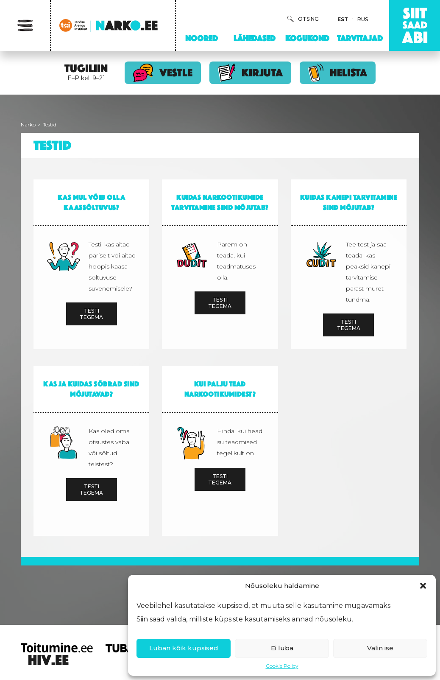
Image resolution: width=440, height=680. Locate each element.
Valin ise (380, 648)
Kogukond (307, 38)
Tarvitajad (360, 38)
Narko (28, 124)
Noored (201, 38)
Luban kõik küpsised (183, 648)
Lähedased (255, 38)
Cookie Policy (282, 666)
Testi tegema (91, 314)
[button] (423, 586)
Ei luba (282, 648)
